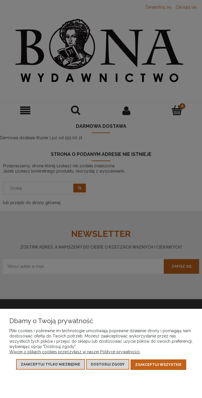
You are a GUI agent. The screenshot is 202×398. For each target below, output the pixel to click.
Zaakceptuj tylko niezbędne (50, 365)
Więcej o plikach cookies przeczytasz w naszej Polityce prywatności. (74, 352)
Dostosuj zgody (108, 365)
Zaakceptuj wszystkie (158, 365)
